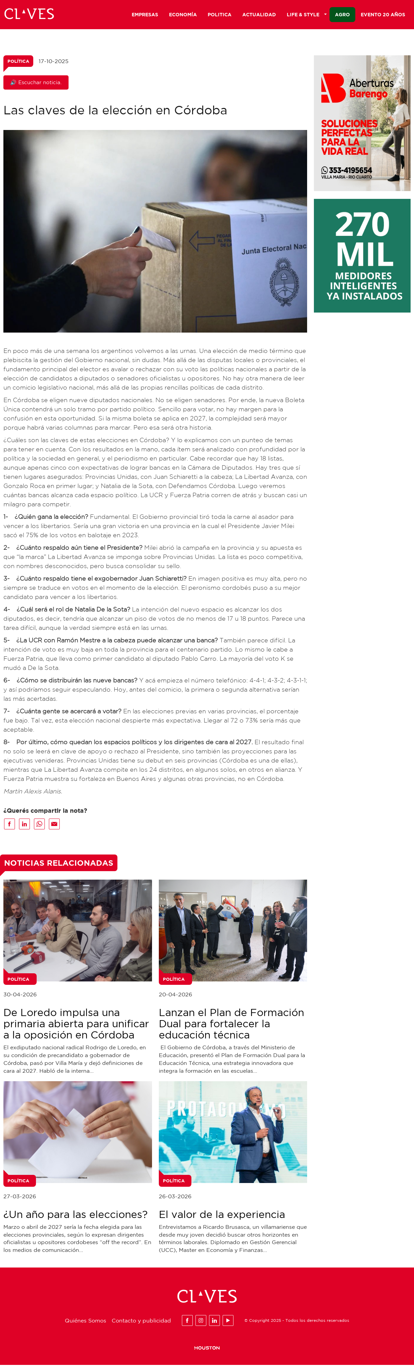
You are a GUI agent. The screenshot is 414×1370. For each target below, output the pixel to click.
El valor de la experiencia (222, 1219)
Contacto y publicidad (141, 1325)
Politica (219, 16)
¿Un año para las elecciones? (75, 1219)
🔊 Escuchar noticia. (36, 87)
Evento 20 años (383, 16)
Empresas (145, 16)
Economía (183, 16)
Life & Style (307, 16)
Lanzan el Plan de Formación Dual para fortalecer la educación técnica (231, 1028)
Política (18, 66)
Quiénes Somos (85, 1325)
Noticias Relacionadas (58, 867)
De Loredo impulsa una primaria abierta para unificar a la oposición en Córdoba (76, 1028)
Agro (342, 16)
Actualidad (259, 16)
